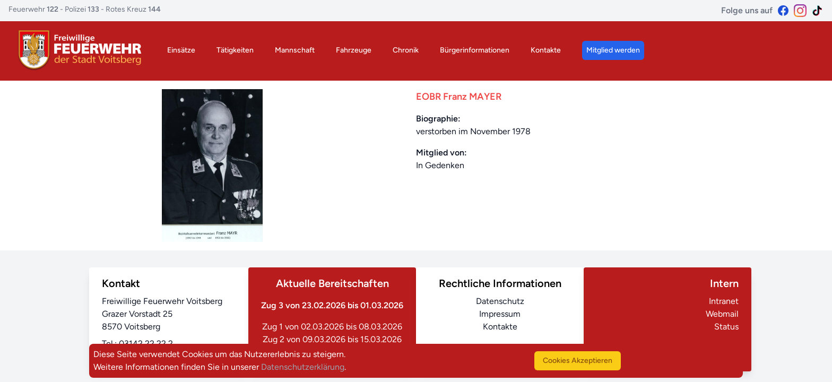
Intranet (724, 301)
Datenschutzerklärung (302, 367)
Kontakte (546, 50)
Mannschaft (295, 50)
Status (726, 327)
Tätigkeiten (235, 50)
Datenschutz (500, 301)
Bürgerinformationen (474, 50)
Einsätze (181, 50)
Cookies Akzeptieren (577, 360)
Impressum (500, 314)
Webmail (722, 314)
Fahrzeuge (353, 50)
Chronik (406, 50)
